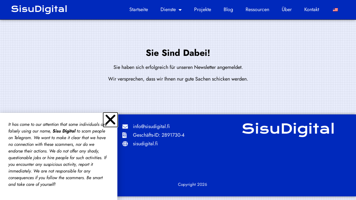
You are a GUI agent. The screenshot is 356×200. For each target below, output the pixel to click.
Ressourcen (257, 9)
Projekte (202, 9)
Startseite (138, 9)
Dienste (171, 9)
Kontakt (311, 9)
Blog (228, 9)
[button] (110, 120)
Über (287, 9)
